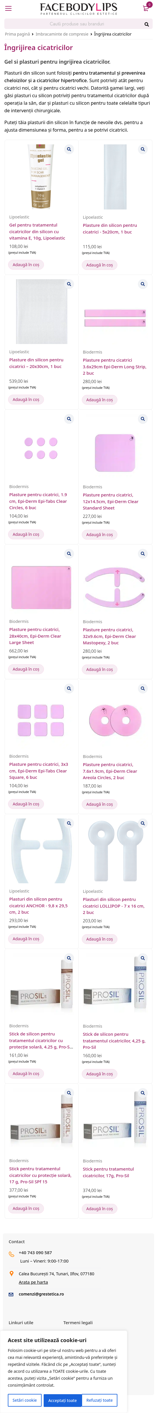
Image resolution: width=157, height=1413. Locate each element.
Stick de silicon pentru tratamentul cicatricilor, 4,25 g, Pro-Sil (114, 1040)
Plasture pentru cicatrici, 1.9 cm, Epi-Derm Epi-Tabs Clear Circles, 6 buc (38, 501)
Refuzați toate (61, 1400)
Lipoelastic (19, 217)
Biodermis (92, 352)
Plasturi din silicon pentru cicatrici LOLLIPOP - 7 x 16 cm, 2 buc (114, 905)
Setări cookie (24, 1400)
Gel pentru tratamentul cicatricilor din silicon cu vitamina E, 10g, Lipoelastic (37, 231)
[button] (26, 265)
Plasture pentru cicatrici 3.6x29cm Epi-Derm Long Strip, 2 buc (115, 366)
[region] (63, 1372)
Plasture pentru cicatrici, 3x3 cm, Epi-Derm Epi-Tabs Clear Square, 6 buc (38, 770)
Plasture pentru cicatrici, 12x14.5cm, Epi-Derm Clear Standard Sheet (110, 501)
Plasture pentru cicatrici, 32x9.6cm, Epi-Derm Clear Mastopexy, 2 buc (109, 636)
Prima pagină (17, 34)
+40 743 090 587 (35, 1252)
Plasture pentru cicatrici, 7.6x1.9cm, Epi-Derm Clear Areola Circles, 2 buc (110, 770)
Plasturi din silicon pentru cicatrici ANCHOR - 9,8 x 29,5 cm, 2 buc (38, 905)
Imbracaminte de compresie (62, 34)
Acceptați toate (100, 1400)
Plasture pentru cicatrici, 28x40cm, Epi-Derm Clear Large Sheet (35, 635)
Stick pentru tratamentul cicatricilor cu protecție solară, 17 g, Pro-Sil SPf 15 (40, 1175)
